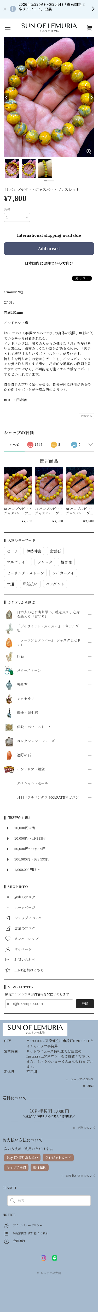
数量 (7, 209)
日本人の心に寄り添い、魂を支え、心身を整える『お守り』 (48, 614)
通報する (86, 416)
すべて (14, 444)
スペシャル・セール (32, 783)
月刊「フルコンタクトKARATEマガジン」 (49, 797)
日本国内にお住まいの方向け (49, 263)
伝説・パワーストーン (34, 727)
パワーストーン (29, 671)
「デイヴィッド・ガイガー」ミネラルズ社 (48, 628)
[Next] (91, 97)
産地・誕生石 (27, 713)
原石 (20, 657)
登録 (85, 1003)
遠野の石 (24, 755)
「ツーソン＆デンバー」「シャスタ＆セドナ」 (49, 642)
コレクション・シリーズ (36, 741)
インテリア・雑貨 (31, 769)
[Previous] (6, 97)
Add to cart (49, 248)
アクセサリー (27, 699)
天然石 (22, 685)
